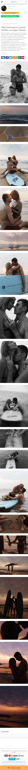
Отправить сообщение (10, 13)
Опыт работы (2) (18, 19)
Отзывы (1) (11, 19)
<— (9, 24)
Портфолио (4, 19)
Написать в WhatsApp (10, 16)
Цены (25, 19)
